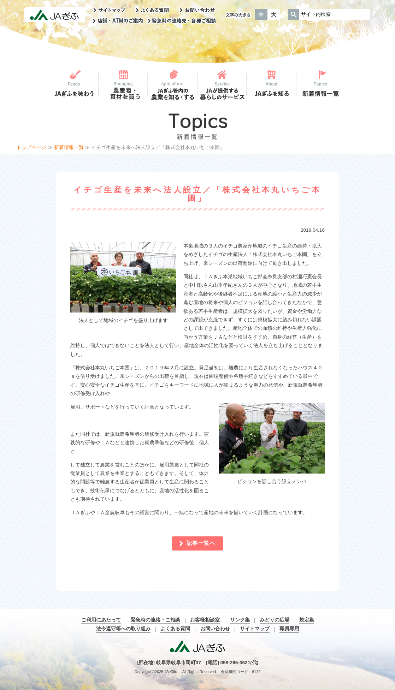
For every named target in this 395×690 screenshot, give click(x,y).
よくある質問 (175, 628)
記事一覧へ (201, 543)
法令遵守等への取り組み (123, 628)
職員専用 (289, 628)
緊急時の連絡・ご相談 (155, 620)
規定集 (306, 620)
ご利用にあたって (101, 620)
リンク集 (240, 620)
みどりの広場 (274, 620)
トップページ (31, 147)
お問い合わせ (215, 628)
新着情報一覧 (69, 147)
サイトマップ (255, 628)
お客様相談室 (205, 620)
